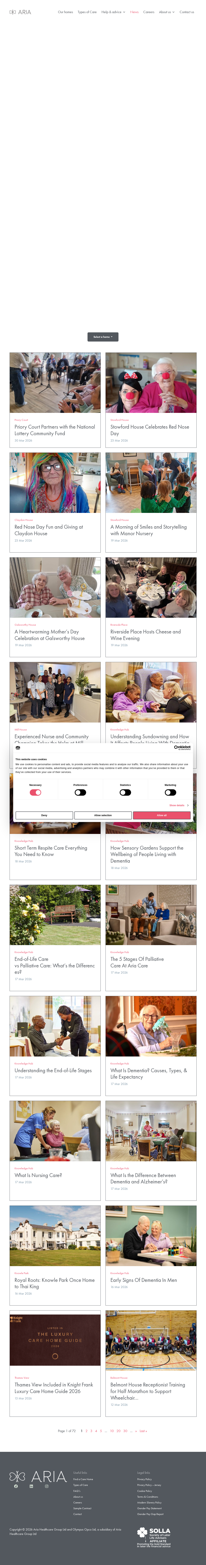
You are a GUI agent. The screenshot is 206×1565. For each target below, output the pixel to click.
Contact (77, 1513)
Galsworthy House (25, 623)
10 (112, 1429)
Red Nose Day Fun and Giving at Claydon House (49, 529)
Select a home (102, 337)
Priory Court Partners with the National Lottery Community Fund (55, 429)
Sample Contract (82, 1507)
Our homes (65, 12)
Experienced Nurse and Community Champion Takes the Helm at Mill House (52, 742)
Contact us (187, 12)
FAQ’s (76, 1489)
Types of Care (87, 12)
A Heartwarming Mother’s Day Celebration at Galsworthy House (50, 633)
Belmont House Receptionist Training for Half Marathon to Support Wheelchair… (147, 1390)
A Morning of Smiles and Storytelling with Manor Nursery (148, 529)
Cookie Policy (144, 1489)
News (134, 12)
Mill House (21, 728)
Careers (148, 12)
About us (167, 12)
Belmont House (118, 1376)
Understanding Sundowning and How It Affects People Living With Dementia (149, 738)
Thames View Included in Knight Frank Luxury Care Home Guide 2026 (54, 1386)
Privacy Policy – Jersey (149, 1483)
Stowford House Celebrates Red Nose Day (149, 429)
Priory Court (21, 418)
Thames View (22, 1376)
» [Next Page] (136, 1429)
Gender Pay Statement (149, 1507)
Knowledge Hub (119, 728)
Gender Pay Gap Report (150, 1513)
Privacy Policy (144, 1478)
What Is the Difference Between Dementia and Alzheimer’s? (143, 1177)
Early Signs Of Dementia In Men (143, 1278)
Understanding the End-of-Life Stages (53, 1068)
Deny (44, 815)
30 (125, 1429)
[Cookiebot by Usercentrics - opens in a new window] (173, 747)
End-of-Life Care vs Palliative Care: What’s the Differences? (55, 964)
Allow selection (103, 815)
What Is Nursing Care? (38, 1173)
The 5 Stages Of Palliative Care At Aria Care (137, 961)
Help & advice (113, 12)
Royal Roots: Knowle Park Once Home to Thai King (55, 1282)
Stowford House (119, 418)
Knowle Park (22, 1271)
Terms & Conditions (147, 1495)
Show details (176, 805)
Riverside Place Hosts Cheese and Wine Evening (145, 633)
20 (118, 1429)
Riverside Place (118, 623)
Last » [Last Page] (143, 1429)
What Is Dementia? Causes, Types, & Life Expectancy (148, 1072)
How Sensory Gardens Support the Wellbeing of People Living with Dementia (146, 853)
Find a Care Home (83, 1478)
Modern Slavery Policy (149, 1501)
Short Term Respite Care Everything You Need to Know (51, 849)
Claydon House (24, 518)
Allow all (162, 815)
